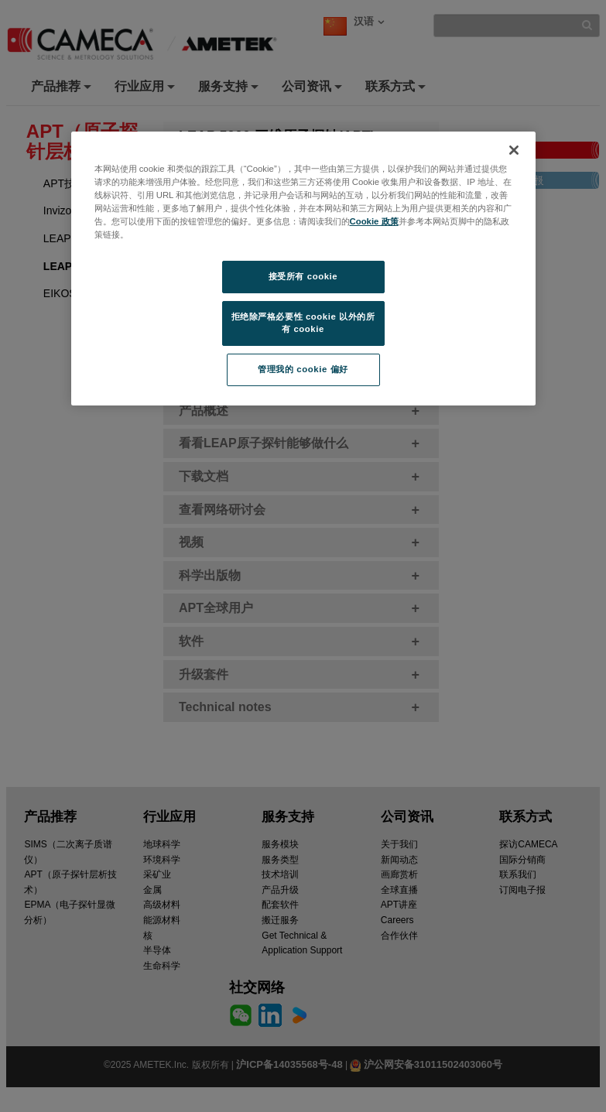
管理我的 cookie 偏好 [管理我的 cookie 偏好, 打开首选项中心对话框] (303, 369)
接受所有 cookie (303, 276)
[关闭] (514, 150)
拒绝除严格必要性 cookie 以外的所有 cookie (303, 323)
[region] (303, 268)
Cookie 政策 (374, 221)
